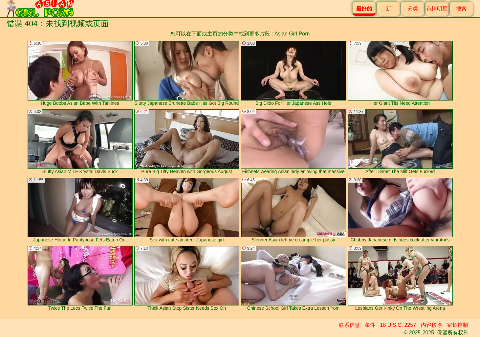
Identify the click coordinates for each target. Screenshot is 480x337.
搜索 (461, 8)
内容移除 (431, 325)
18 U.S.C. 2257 (398, 325)
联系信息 (349, 325)
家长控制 (457, 325)
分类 (412, 8)
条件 (370, 325)
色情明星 (436, 8)
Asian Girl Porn (292, 33)
